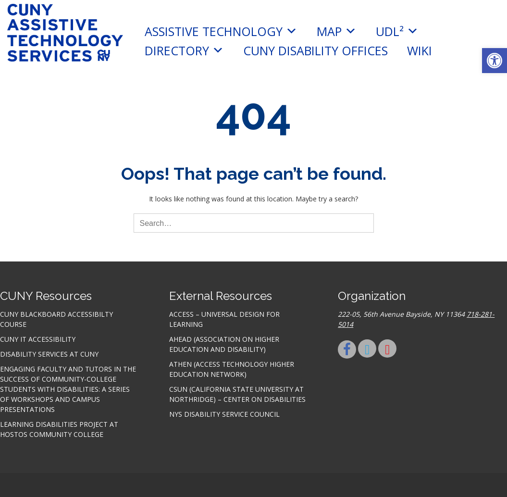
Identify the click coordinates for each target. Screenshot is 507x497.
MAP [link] (337, 31)
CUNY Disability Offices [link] (315, 50)
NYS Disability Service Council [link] (224, 414)
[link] (494, 60)
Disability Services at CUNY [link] (49, 354)
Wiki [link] (419, 50)
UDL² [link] (397, 31)
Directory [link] (184, 50)
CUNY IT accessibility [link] (37, 339)
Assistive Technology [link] (221, 31)
